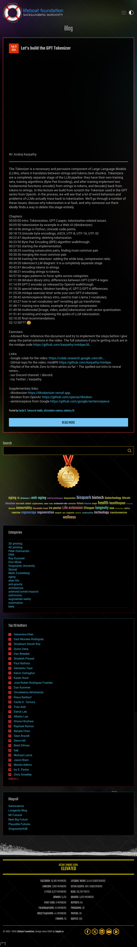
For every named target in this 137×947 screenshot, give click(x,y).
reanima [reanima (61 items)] (16, 512)
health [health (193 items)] (103, 503)
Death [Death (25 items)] (51, 504)
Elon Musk (15, 562)
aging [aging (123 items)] (12, 498)
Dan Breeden (22, 653)
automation (15, 602)
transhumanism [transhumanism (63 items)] (118, 512)
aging (12, 577)
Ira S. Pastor (21, 769)
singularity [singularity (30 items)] (70, 513)
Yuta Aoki (20, 707)
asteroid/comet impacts (23, 591)
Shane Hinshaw (24, 721)
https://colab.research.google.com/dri (75, 358)
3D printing (15, 543)
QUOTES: (74, 919)
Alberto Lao (21, 716)
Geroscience (16, 806)
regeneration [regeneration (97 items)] (45, 512)
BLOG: (73, 892)
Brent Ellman (22, 745)
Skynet (12, 569)
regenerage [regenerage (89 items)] (28, 513)
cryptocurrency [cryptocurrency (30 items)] (37, 504)
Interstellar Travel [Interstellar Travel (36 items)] (40, 508)
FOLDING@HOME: (46, 908)
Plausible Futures (19, 824)
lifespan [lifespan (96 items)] (89, 508)
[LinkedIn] (102, 932)
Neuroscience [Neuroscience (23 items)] (119, 509)
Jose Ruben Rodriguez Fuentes (33, 682)
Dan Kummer (22, 687)
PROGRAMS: (76, 908)
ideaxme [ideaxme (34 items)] (11, 508)
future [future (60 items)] (80, 503)
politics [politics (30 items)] (127, 508)
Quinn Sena (21, 649)
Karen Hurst (21, 678)
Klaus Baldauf (23, 697)
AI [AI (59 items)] (18, 498)
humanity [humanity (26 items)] (129, 504)
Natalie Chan (22, 731)
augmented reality (19, 599)
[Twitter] (95, 932)
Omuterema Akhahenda (29, 692)
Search (129, 450)
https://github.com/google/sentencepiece (80, 401)
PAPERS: (75, 913)
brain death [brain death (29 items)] (20, 504)
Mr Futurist (15, 815)
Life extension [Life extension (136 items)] (72, 508)
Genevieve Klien (24, 634)
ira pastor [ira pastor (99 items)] (55, 508)
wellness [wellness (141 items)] (69, 517)
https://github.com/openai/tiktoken (67, 397)
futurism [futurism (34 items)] (87, 504)
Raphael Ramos (24, 726)
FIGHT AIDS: (49, 902)
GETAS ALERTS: (78, 886)
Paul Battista (22, 663)
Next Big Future (18, 819)
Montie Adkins (23, 764)
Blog (68, 29)
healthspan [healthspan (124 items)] (117, 503)
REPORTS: (75, 902)
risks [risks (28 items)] (63, 513)
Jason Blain (21, 760)
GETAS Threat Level (68, 868)
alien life (13, 580)
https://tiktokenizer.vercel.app (49, 393)
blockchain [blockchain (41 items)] (10, 503)
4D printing (15, 547)
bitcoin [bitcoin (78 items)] (126, 498)
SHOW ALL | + (13, 779)
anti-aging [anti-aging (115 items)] (38, 498)
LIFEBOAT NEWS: (78, 881)
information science (53, 410)
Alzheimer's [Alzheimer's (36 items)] (25, 498)
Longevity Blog (17, 810)
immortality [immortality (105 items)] (24, 508)
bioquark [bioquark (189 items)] (84, 497)
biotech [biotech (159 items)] (98, 497)
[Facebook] (87, 932)
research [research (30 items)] (58, 513)
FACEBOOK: (45, 881)
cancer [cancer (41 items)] (28, 503)
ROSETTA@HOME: (45, 913)
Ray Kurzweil (16, 558)
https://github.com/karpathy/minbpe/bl (61, 344)
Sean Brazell (21, 736)
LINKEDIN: (46, 886)
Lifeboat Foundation (25, 932)
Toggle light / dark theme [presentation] (131, 12)
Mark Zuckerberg (19, 573)
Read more (68, 423)
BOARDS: (75, 897)
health (40, 410)
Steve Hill (20, 740)
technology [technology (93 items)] (101, 513)
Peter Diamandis (18, 551)
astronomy (15, 595)
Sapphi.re (59, 932)
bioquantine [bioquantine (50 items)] (70, 498)
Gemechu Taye (23, 668)
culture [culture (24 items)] (46, 504)
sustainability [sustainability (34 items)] (87, 513)
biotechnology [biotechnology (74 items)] (113, 498)
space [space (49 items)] (78, 512)
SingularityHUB (17, 828)
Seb (16, 750)
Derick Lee (20, 711)
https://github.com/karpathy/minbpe (85, 362)
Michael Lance (23, 755)
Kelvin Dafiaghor (24, 673)
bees (11, 606)
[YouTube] (109, 932)
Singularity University (21, 565)
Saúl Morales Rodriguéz (29, 639)
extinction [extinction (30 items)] (72, 504)
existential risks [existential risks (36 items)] (60, 503)
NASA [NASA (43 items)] (112, 508)
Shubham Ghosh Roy (27, 644)
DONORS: (57, 897)
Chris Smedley (23, 774)
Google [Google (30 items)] (94, 504)
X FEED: (47, 892)
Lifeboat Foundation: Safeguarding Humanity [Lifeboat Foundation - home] (59, 12)
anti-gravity (15, 584)
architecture (15, 588)
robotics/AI (69, 410)
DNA (11, 554)
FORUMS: (59, 919)
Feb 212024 (14, 48)
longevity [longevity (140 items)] (102, 508)
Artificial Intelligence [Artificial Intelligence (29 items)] (55, 498)
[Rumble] (116, 932)
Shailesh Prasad (24, 658)
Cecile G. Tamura (26, 410)
